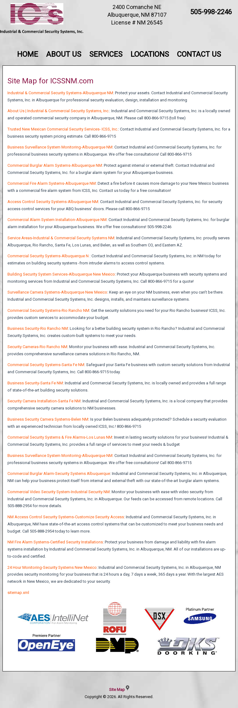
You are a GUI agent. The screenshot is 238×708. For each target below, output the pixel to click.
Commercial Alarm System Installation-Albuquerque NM (57, 219)
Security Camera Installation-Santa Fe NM (44, 401)
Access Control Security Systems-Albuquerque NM (52, 201)
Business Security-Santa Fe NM (35, 383)
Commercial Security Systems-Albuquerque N (48, 256)
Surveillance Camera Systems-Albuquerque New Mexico (57, 292)
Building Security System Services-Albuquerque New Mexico (61, 274)
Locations (149, 54)
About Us (63, 54)
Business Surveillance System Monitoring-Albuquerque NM (59, 147)
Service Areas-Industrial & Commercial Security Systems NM (60, 238)
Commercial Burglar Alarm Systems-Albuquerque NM (54, 165)
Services (105, 54)
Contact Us (199, 54)
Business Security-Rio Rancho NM (37, 328)
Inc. (115, 129)
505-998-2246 (211, 12)
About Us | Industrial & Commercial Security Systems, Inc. (58, 110)
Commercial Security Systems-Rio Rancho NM (48, 310)
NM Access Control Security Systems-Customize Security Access (65, 517)
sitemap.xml (18, 592)
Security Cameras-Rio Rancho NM (37, 346)
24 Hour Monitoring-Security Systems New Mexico (52, 567)
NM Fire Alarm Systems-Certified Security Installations (55, 542)
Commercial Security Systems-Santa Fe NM (45, 364)
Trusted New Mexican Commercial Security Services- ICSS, (59, 129)
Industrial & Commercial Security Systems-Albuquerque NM (60, 93)
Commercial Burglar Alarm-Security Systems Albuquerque (58, 473)
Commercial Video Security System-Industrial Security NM (58, 491)
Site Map (117, 689)
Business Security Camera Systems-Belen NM (47, 419)
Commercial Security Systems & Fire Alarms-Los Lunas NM (59, 437)
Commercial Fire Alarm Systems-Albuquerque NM (51, 183)
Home (27, 54)
